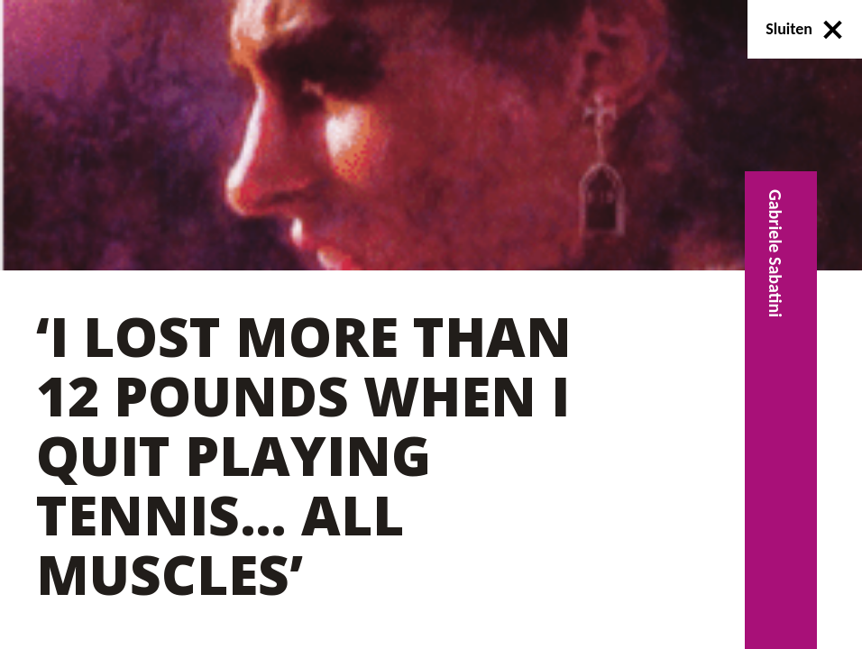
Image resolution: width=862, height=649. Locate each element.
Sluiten (805, 29)
